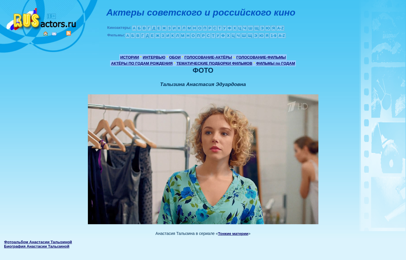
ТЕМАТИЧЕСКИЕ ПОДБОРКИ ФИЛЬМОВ (214, 63)
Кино (42, 18)
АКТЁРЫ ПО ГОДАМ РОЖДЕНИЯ (142, 63)
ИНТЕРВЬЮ (154, 57)
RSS (68, 33)
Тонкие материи (233, 233)
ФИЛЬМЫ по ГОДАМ (275, 63)
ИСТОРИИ (129, 57)
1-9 (273, 35)
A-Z (280, 28)
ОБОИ (175, 57)
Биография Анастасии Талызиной (36, 246)
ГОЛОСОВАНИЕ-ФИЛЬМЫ (261, 57)
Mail (54, 33)
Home (45, 33)
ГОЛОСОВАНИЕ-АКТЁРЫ (208, 57)
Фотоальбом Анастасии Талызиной (38, 242)
